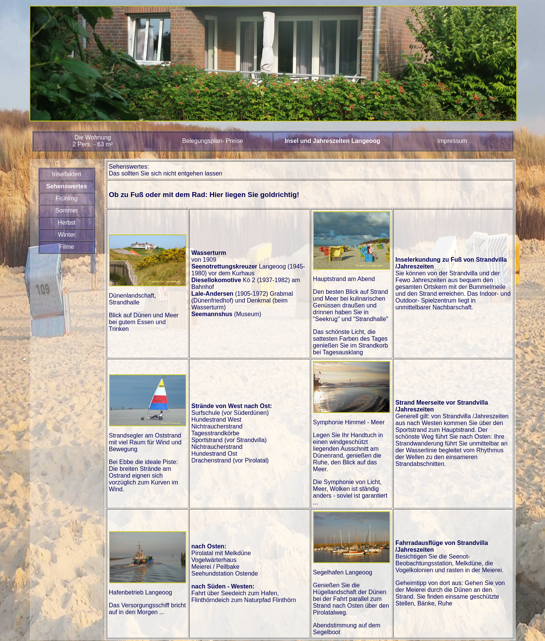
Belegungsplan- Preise (212, 141)
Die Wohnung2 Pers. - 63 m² (93, 140)
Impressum (452, 141)
